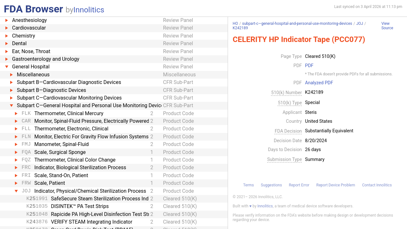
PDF (309, 65)
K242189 (240, 28)
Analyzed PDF (319, 83)
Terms (248, 185)
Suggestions (271, 185)
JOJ (359, 23)
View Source (387, 26)
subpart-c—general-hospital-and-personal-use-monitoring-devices (297, 23)
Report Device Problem (335, 185)
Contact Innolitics (377, 185)
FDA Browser (33, 9)
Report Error (299, 185)
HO (235, 23)
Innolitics (88, 9)
